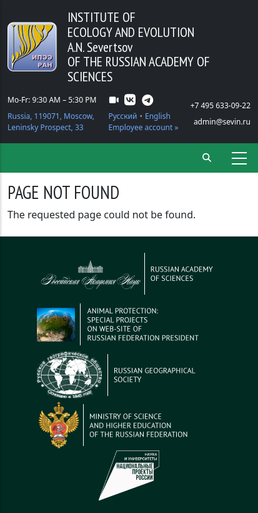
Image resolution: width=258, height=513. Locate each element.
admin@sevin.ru (222, 121)
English (158, 116)
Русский (122, 116)
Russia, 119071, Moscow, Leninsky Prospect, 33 (50, 122)
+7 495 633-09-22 (221, 105)
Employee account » (143, 127)
